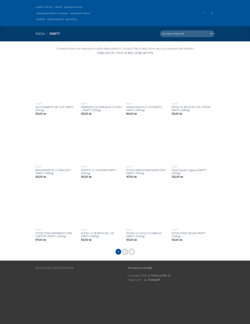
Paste (58, 7)
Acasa (39, 7)
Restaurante (55, 19)
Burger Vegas (73, 7)
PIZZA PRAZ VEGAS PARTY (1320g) (189, 235)
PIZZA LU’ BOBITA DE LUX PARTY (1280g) (97, 235)
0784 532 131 (105, 53)
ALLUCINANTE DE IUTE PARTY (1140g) (54, 109)
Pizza (49, 7)
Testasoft (154, 279)
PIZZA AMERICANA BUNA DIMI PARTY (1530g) (145, 172)
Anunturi (71, 19)
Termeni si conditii (140, 268)
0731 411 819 (125, 53)
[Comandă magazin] (187, 33)
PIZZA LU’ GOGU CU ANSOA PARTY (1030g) (143, 235)
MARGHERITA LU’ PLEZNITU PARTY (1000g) (144, 109)
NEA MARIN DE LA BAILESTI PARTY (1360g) (53, 172)
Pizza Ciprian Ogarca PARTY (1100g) (189, 172)
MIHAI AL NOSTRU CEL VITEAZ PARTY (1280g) (191, 109)
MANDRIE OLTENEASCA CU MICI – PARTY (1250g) (101, 109)
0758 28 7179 (144, 53)
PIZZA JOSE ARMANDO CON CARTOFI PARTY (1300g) (53, 235)
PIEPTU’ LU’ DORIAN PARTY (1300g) (98, 172)
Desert (41, 19)
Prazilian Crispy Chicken (52, 13)
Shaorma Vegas (80, 13)
